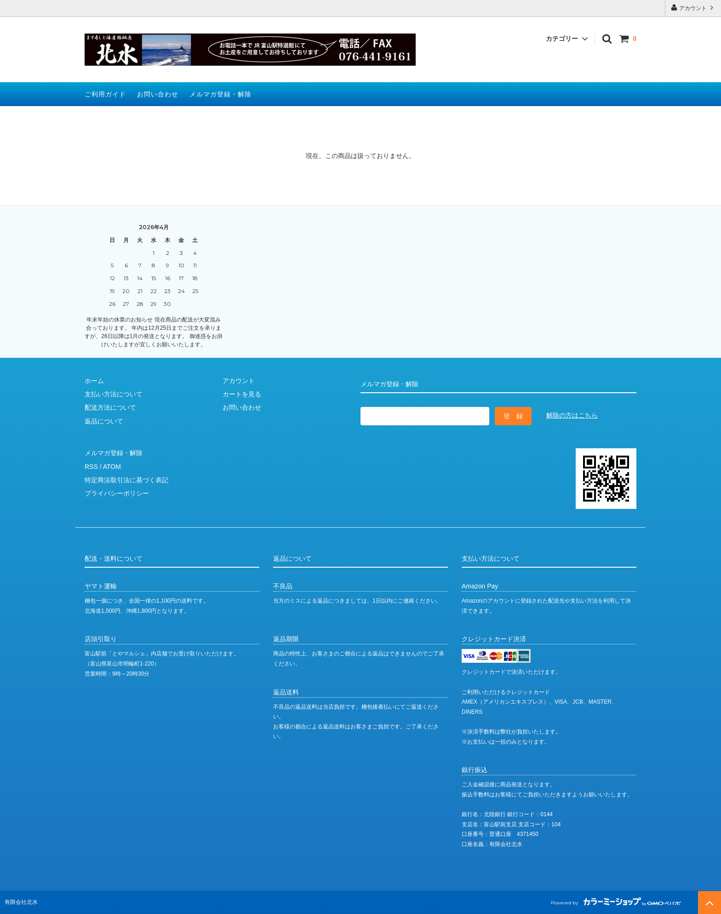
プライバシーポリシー (117, 493)
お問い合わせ (157, 94)
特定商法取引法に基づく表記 (126, 480)
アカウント (693, 7)
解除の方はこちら (572, 415)
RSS (91, 466)
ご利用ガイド (105, 94)
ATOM (112, 466)
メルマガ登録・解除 (220, 94)
